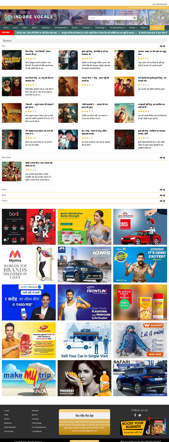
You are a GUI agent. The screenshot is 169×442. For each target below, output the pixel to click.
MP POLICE (163, 8)
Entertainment (61, 28)
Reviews (35, 410)
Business (46, 28)
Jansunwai (154, 8)
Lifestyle (87, 28)
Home (6, 28)
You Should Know (117, 28)
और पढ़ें (163, 46)
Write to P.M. (134, 8)
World (35, 28)
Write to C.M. (144, 8)
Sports (75, 28)
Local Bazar (157, 28)
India (25, 28)
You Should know (38, 427)
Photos (133, 28)
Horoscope (9, 431)
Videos (144, 28)
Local (15, 28)
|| (105, 33)
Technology (100, 28)
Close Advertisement (159, 4)
